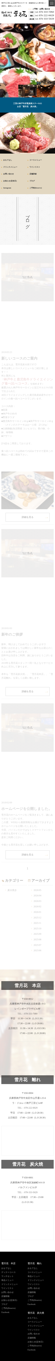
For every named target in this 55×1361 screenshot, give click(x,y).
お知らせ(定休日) (10, 181)
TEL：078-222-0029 (28, 1108)
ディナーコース (8, 1272)
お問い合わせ (8, 174)
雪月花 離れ (35, 1263)
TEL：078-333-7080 (28, 1013)
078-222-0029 (44, 15)
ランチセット (7, 1276)
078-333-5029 (44, 18)
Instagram (7, 188)
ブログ (32, 181)
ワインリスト (34, 167)
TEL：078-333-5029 (28, 1192)
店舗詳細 (33, 174)
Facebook (5, 1312)
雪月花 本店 (8, 1263)
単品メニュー (7, 1280)
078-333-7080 (44, 12)
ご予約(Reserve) (35, 188)
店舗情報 (5, 1296)
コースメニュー (35, 160)
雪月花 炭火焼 (36, 1313)
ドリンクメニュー (10, 167)
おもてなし (7, 160)
